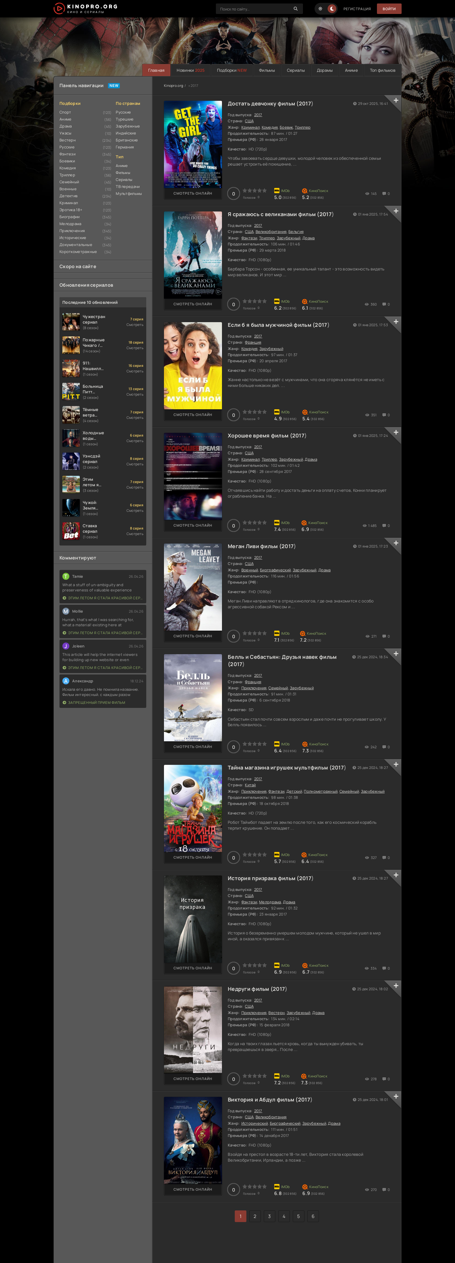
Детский (294, 791)
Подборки (232, 70)
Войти (389, 8)
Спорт (65, 112)
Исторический (254, 1123)
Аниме (351, 70)
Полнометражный (320, 791)
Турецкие (124, 119)
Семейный (69, 181)
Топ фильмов (383, 70)
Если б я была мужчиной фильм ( (271, 324)
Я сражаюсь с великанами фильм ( (273, 214)
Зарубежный (289, 238)
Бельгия (296, 231)
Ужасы (65, 133)
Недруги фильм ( (250, 988)
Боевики (67, 161)
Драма (65, 126)
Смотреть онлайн (193, 193)
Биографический (275, 570)
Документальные (75, 244)
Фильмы (267, 70)
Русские (67, 147)
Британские (127, 140)
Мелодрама (70, 223)
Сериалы (296, 70)
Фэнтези (67, 154)
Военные (68, 188)
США (249, 120)
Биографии (69, 216)
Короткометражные (78, 251)
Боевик (286, 127)
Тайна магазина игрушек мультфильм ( (280, 767)
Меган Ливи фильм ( (254, 546)
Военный (249, 570)
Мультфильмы (129, 193)
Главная (156, 70)
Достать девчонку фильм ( (263, 103)
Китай (250, 784)
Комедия (67, 168)
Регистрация (357, 8)
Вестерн (67, 140)
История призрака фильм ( (263, 878)
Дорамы (325, 70)
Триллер (67, 174)
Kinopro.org (173, 85)
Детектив (68, 195)
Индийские (126, 133)
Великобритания (271, 231)
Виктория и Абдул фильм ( (263, 1099)
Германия (125, 147)
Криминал (68, 202)
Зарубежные (128, 126)
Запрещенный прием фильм (94, 702)
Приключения (72, 230)
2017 (305, 103)
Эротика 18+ (70, 209)
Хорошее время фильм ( (260, 435)
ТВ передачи (128, 186)
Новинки (191, 70)
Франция (253, 342)
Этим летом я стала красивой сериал (103, 597)
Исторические (72, 237)
